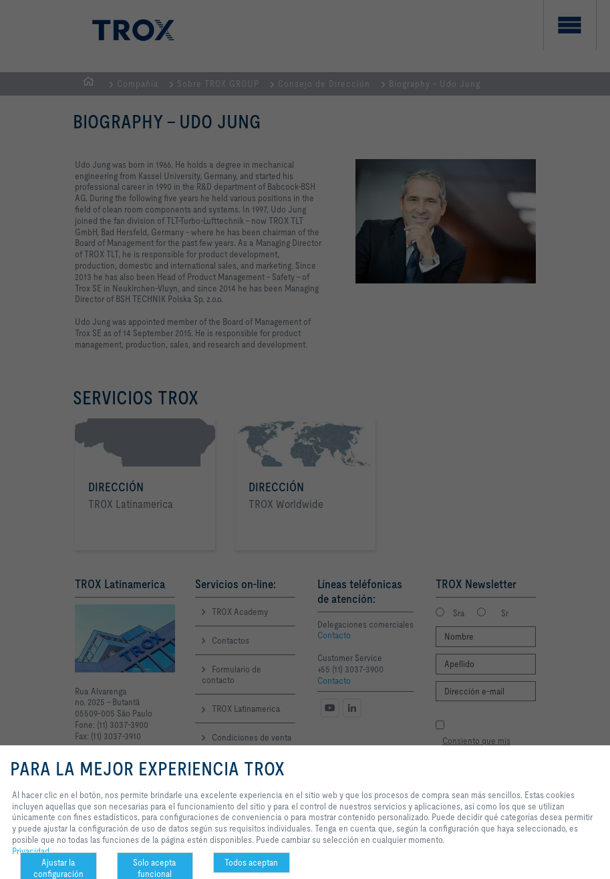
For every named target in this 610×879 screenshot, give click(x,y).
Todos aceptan (251, 862)
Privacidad (30, 851)
